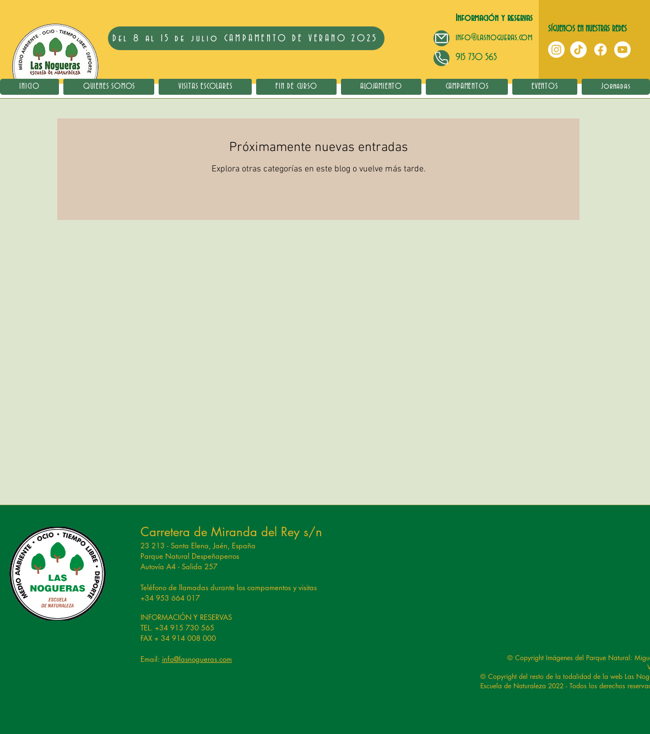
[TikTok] (578, 49)
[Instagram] (556, 49)
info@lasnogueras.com (494, 37)
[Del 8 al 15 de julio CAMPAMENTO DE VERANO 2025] (246, 38)
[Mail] (441, 38)
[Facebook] (600, 49)
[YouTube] (622, 49)
